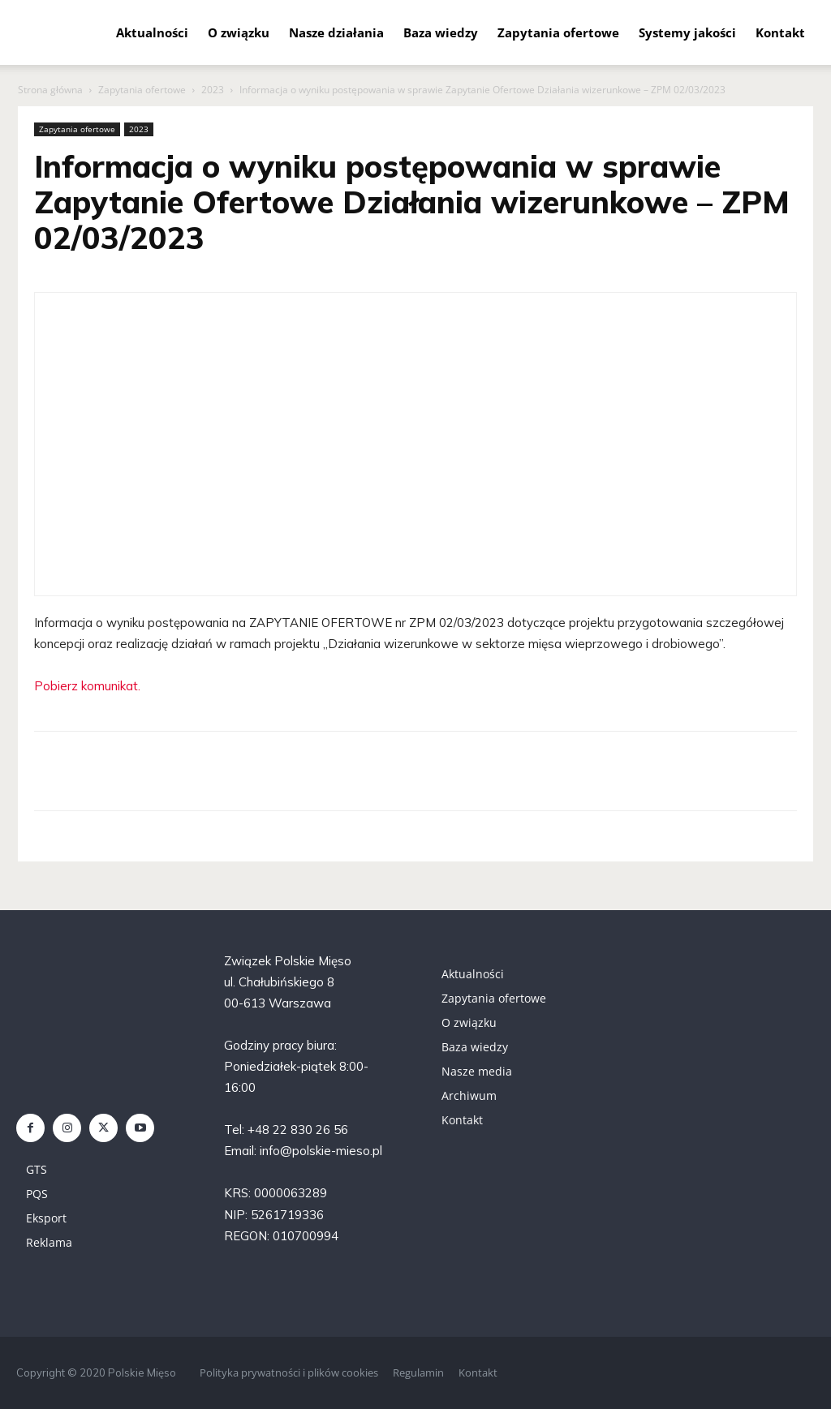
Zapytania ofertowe (558, 32)
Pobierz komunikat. (87, 686)
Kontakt (780, 32)
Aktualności (152, 32)
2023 (212, 90)
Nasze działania (336, 32)
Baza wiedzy (440, 32)
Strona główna (50, 90)
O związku (238, 32)
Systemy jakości (687, 32)
